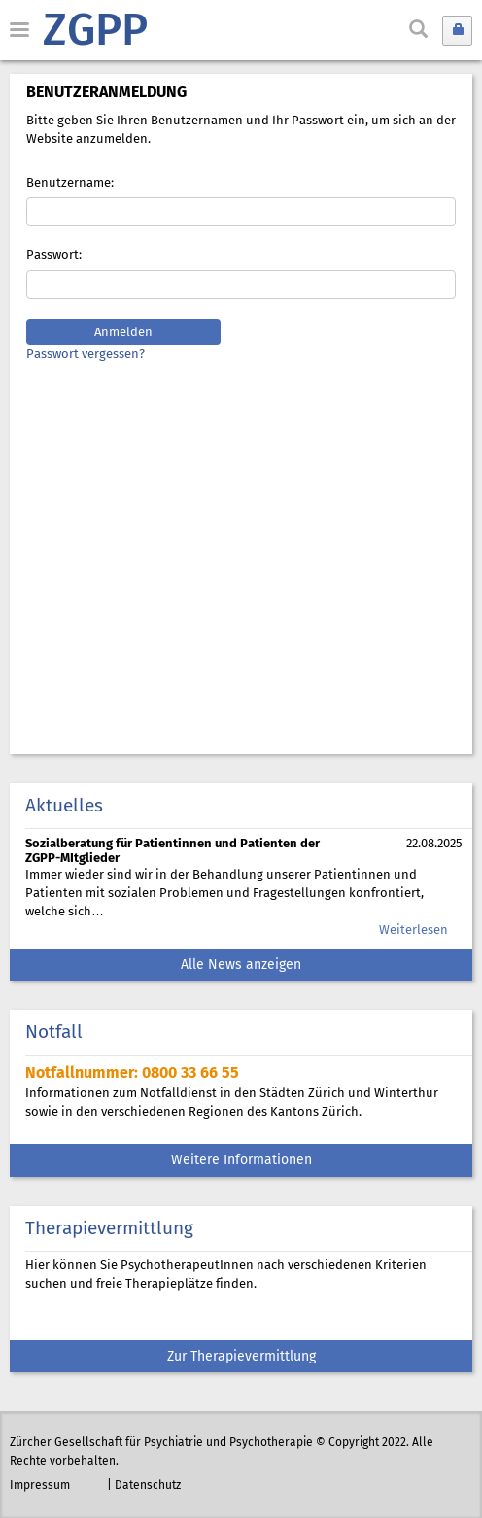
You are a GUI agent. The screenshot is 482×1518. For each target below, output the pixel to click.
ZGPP (95, 33)
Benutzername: (70, 183)
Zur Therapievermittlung (241, 1357)
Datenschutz (148, 1485)
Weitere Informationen (241, 1161)
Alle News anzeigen (241, 965)
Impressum (40, 1485)
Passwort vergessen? (85, 353)
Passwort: (54, 255)
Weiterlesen (413, 930)
